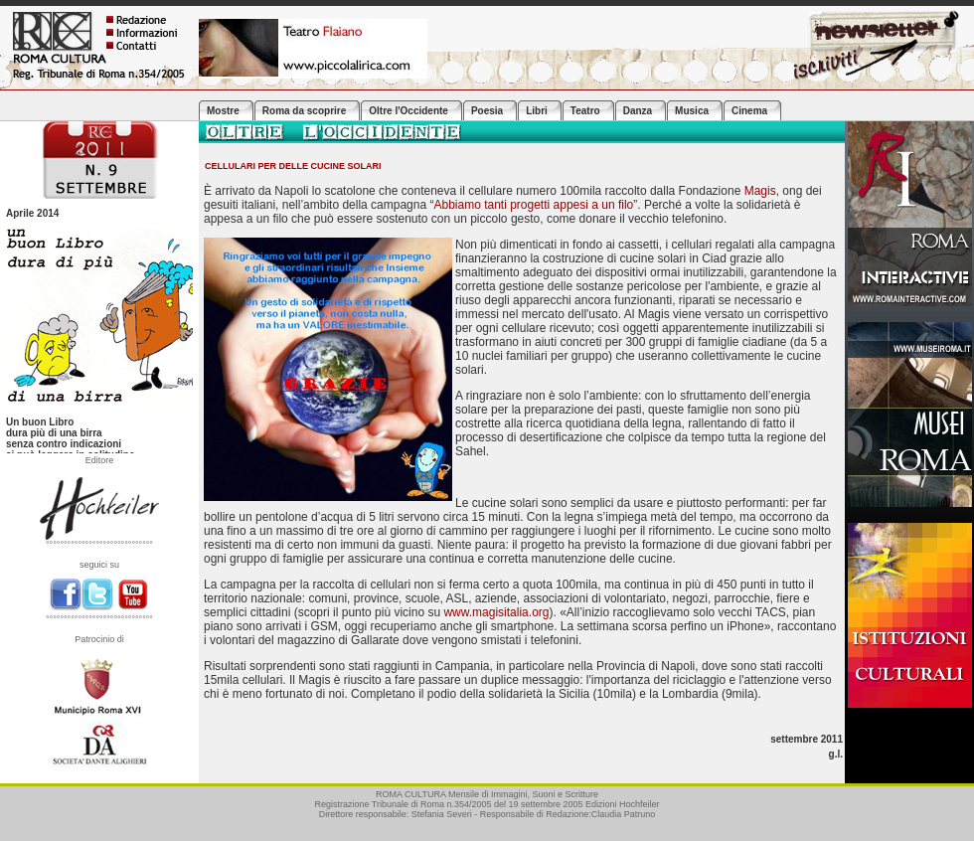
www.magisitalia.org (496, 612)
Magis (760, 191)
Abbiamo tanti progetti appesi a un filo (533, 205)
